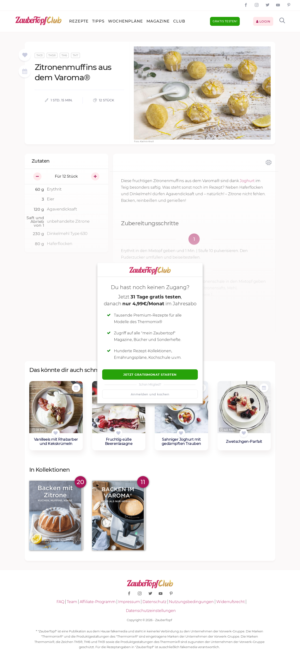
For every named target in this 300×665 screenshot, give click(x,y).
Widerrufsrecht (230, 602)
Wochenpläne (125, 21)
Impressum (129, 602)
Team (72, 602)
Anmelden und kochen (150, 394)
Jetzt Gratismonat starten (150, 374)
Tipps (98, 21)
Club (179, 21)
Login (263, 21)
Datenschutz (154, 602)
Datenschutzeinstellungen (151, 610)
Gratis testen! (225, 21)
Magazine (158, 21)
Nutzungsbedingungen (191, 602)
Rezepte (79, 21)
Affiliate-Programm (98, 602)
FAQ (60, 602)
